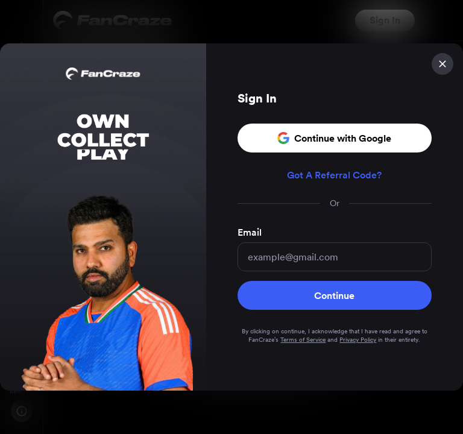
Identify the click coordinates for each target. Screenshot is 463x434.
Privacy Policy (357, 340)
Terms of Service (303, 340)
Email (250, 233)
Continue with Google (334, 139)
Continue (334, 295)
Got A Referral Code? (334, 175)
